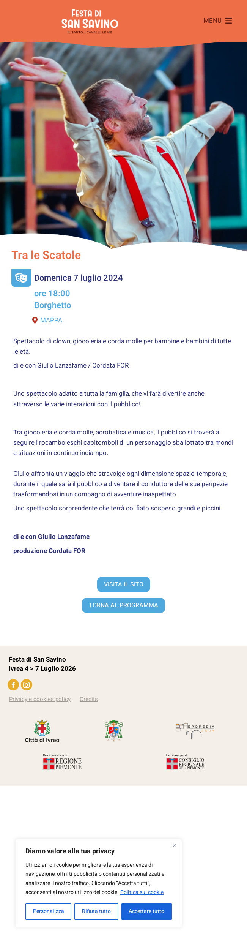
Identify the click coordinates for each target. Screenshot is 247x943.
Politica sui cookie (142, 892)
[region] (98, 883)
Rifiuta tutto (96, 911)
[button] (217, 21)
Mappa (47, 320)
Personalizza (48, 911)
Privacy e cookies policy (40, 699)
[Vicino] (174, 845)
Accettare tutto (146, 911)
